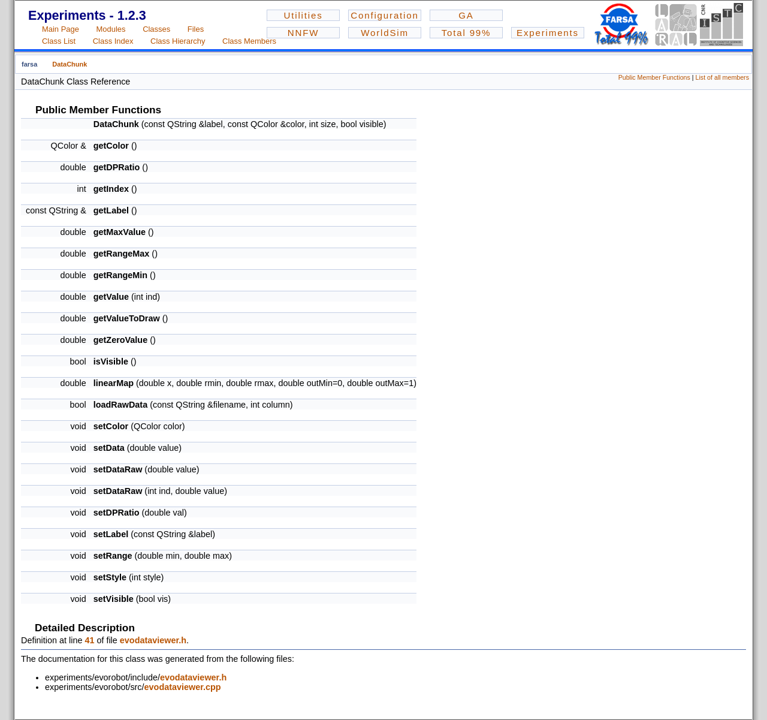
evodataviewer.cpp (182, 687)
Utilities (302, 15)
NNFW (303, 33)
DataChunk (69, 64)
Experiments (548, 33)
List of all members (722, 77)
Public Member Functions (654, 77)
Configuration (384, 15)
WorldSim (385, 33)
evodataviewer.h (153, 640)
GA (465, 15)
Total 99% (466, 33)
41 (89, 640)
